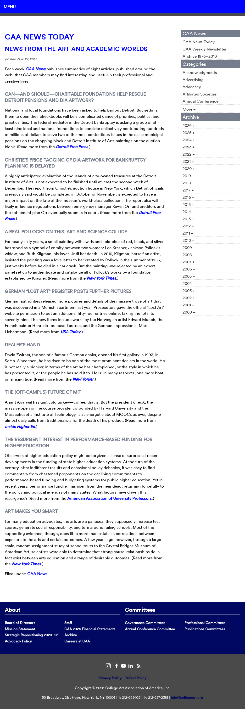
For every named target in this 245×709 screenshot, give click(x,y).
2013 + (188, 218)
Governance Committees (145, 622)
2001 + (188, 304)
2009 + (189, 247)
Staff (68, 622)
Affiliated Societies (200, 93)
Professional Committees (204, 622)
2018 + (188, 182)
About (12, 609)
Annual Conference (200, 101)
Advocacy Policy (18, 641)
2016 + (188, 197)
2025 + (189, 132)
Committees (140, 609)
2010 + (188, 240)
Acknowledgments (200, 72)
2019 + (188, 175)
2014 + (188, 211)
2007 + (189, 261)
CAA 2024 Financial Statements (89, 629)
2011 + (188, 233)
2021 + (188, 161)
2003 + (189, 290)
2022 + (189, 154)
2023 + (189, 146)
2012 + (188, 225)
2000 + (189, 312)
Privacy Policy (110, 678)
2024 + (189, 139)
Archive (70, 635)
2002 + (189, 297)
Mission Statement (20, 629)
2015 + (188, 204)
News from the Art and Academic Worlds (76, 48)
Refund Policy (135, 678)
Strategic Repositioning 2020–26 (31, 635)
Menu (10, 6)
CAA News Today (39, 37)
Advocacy (192, 86)
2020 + (189, 168)
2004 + (189, 283)
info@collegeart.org (187, 697)
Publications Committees (204, 629)
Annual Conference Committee (150, 629)
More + (189, 109)
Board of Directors (20, 622)
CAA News (37, 573)
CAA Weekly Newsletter (205, 48)
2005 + (189, 276)
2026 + (189, 125)
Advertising (193, 79)
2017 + (188, 189)
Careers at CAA (77, 641)
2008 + (189, 254)
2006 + (189, 268)
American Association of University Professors (109, 498)
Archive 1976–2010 (200, 56)
